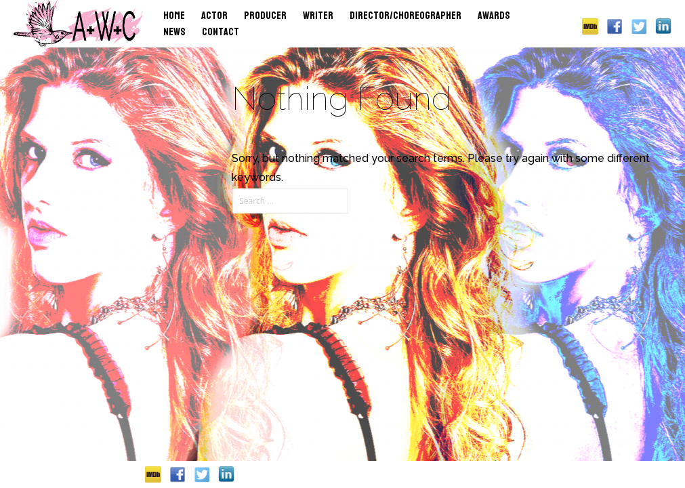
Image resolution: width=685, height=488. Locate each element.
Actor (214, 15)
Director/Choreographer (405, 15)
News (174, 32)
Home (174, 15)
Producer (265, 15)
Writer (318, 15)
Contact (220, 32)
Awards (494, 15)
